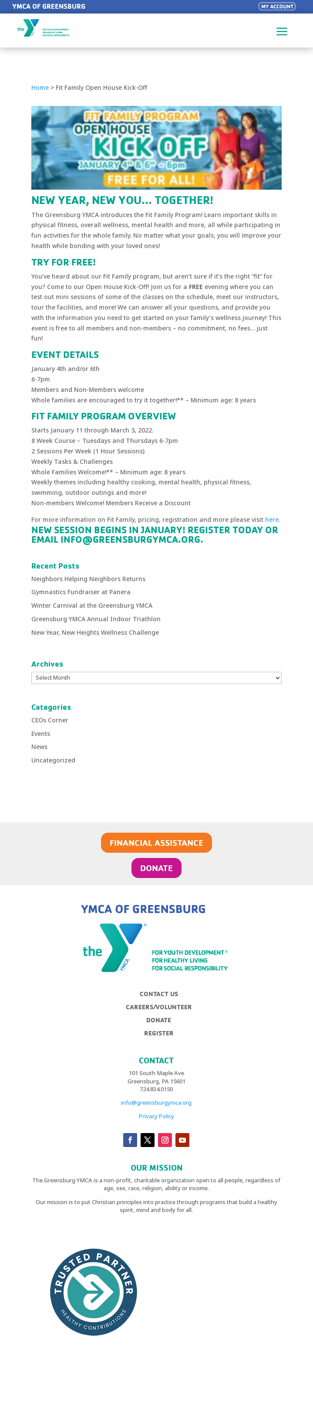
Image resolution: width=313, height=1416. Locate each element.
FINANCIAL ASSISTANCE (156, 842)
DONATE (156, 867)
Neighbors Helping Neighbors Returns (88, 579)
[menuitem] (162, 997)
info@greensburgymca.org (156, 1102)
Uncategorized (53, 760)
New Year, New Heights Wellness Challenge (95, 632)
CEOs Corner (49, 720)
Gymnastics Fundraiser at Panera (81, 592)
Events (40, 733)
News (39, 746)
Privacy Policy (156, 1116)
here (272, 519)
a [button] (282, 32)
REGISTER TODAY (225, 530)
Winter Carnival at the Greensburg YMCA (91, 605)
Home (40, 87)
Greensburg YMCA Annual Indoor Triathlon (96, 619)
